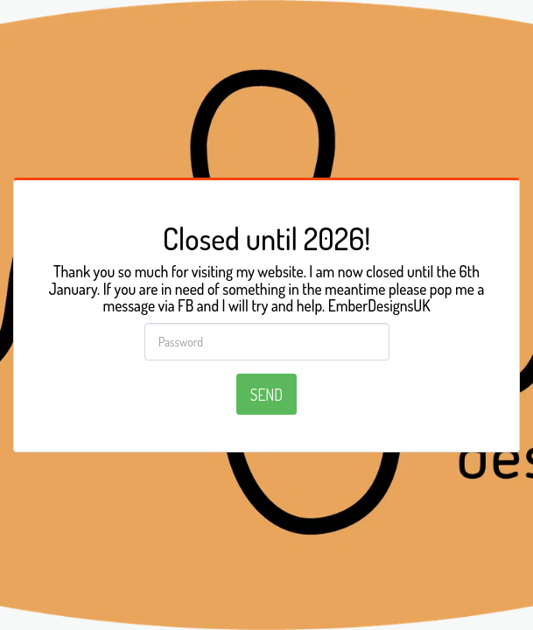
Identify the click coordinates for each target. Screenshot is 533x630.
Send (266, 394)
